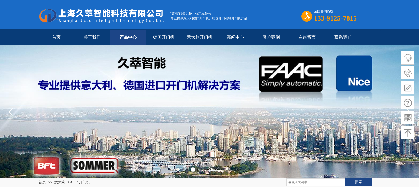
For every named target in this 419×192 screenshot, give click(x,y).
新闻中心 (235, 37)
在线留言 (307, 37)
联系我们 (342, 37)
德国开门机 (163, 37)
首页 (56, 37)
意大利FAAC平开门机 (72, 182)
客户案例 (271, 37)
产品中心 (128, 37)
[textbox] (315, 182)
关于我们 (92, 37)
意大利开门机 (199, 37)
